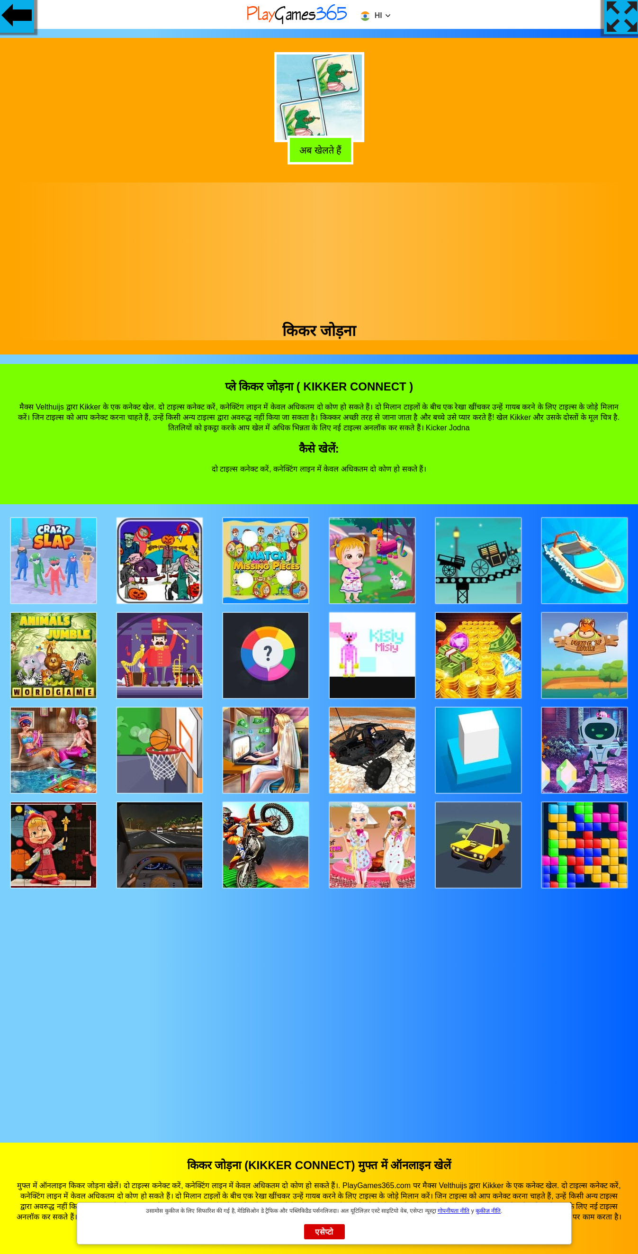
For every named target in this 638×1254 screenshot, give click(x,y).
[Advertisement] (319, 248)
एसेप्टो (324, 1232)
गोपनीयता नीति (453, 1211)
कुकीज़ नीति (488, 1211)
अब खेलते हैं (318, 149)
